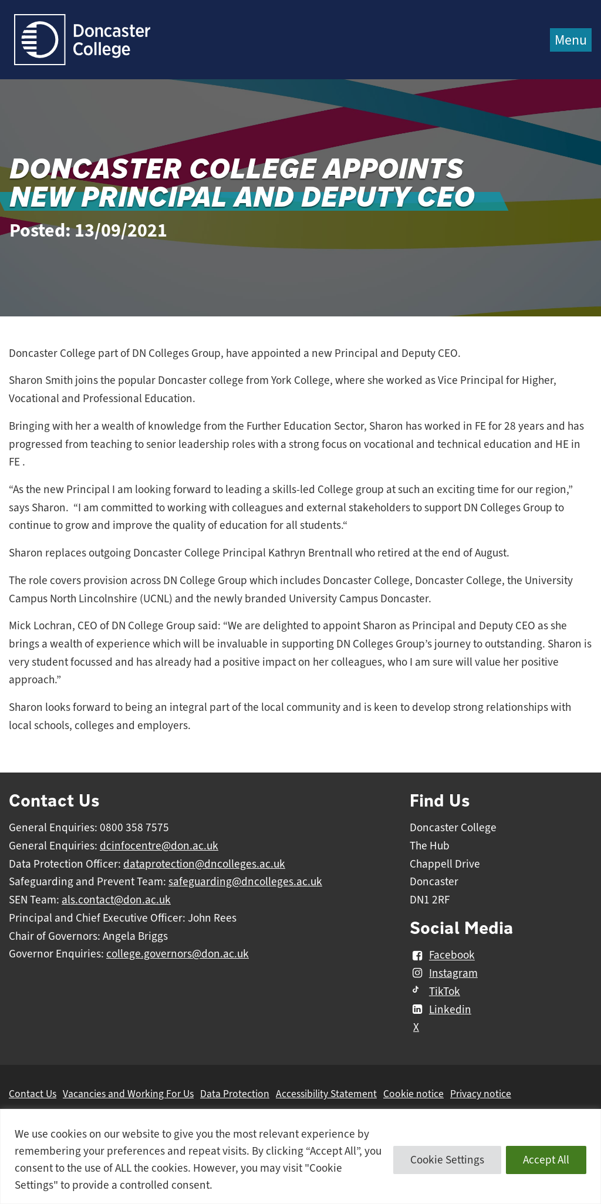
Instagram (444, 973)
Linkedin (440, 1010)
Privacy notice (480, 1093)
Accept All (546, 1160)
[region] (300, 1156)
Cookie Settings (447, 1160)
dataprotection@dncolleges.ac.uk (204, 864)
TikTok (435, 991)
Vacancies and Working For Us (128, 1093)
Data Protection (234, 1093)
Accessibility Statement (326, 1093)
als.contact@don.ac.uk (116, 900)
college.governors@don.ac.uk (177, 954)
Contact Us (32, 1093)
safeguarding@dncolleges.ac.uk (245, 882)
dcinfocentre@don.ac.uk (159, 846)
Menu (571, 40)
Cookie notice (413, 1093)
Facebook (442, 956)
